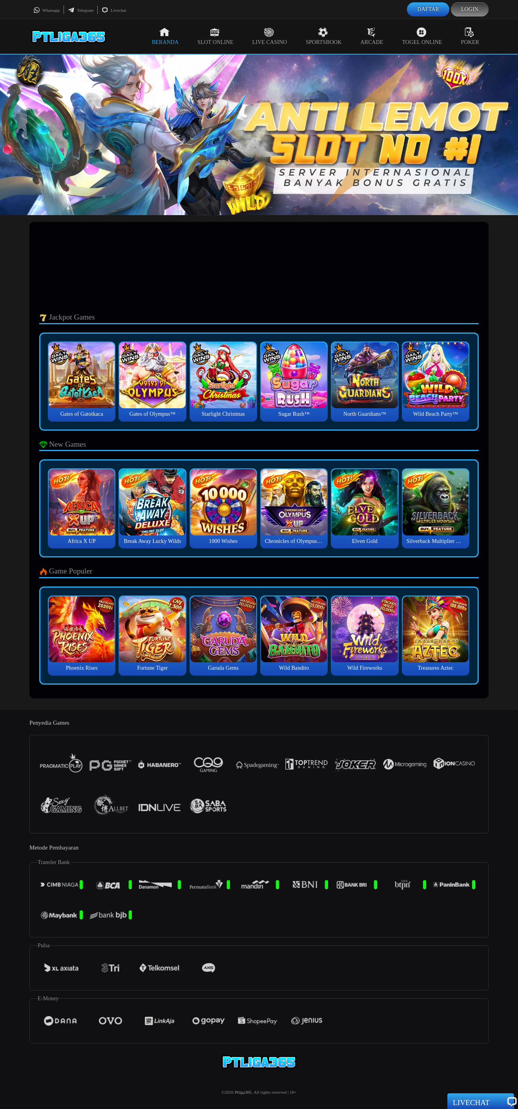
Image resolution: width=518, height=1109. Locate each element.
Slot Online (215, 36)
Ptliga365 (243, 1092)
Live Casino (269, 36)
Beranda (165, 36)
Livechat (114, 10)
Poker (470, 36)
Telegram (80, 10)
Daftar (428, 9)
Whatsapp (46, 10)
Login (469, 9)
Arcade (372, 36)
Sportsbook (323, 36)
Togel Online (422, 36)
